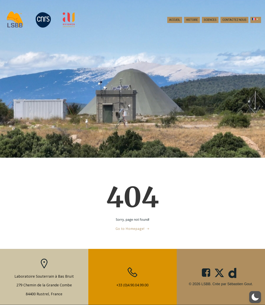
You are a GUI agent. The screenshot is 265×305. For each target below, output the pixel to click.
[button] (255, 297)
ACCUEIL (174, 19)
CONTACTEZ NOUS (234, 19)
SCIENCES (210, 19)
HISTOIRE (192, 19)
